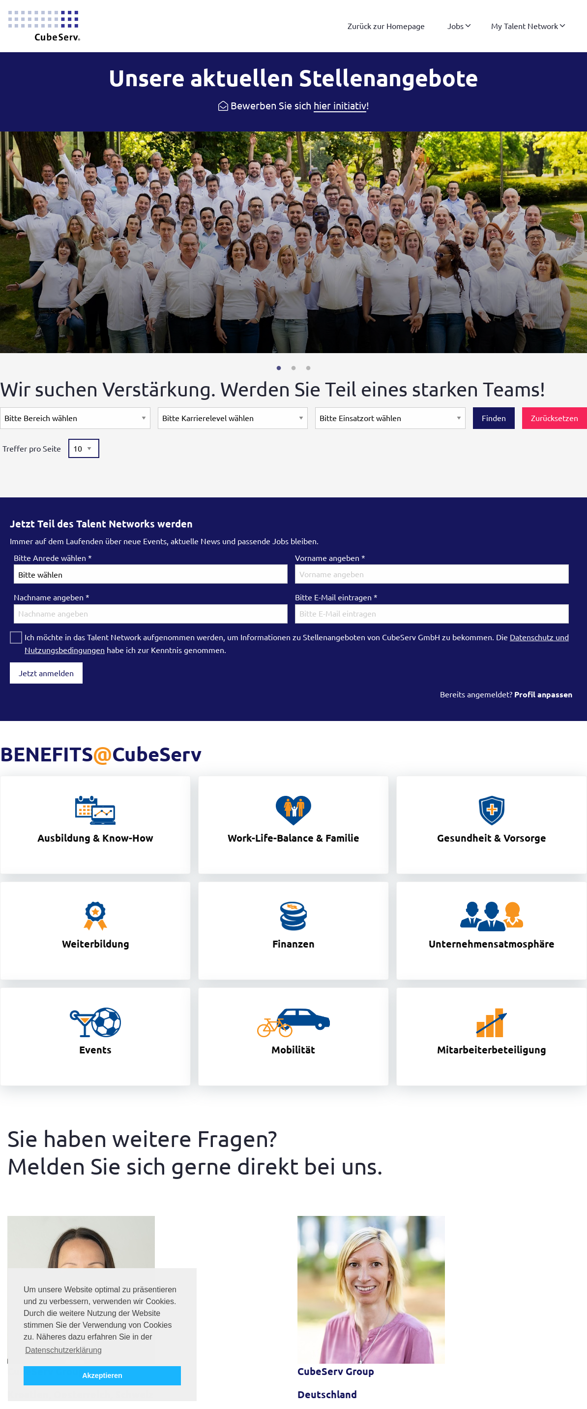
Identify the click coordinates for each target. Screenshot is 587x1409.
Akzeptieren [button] (102, 1375)
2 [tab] (293, 368)
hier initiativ (340, 105)
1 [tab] (279, 368)
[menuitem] (386, 26)
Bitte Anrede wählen (53, 558)
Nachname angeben (51, 597)
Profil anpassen (543, 694)
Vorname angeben (330, 558)
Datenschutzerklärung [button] (63, 1350)
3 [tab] (308, 368)
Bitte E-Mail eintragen (336, 597)
